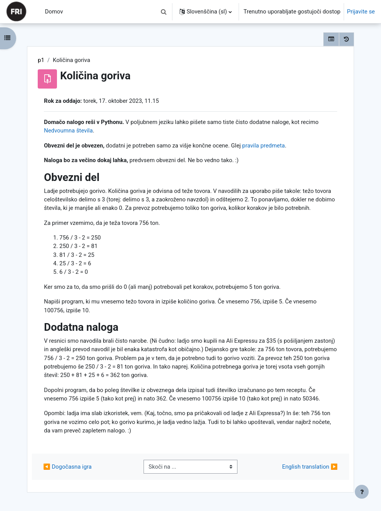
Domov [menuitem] (54, 11)
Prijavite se (361, 11)
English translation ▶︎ (310, 466)
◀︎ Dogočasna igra (67, 466)
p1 (41, 60)
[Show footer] (362, 492)
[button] (163, 11)
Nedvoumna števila (68, 130)
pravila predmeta (263, 145)
